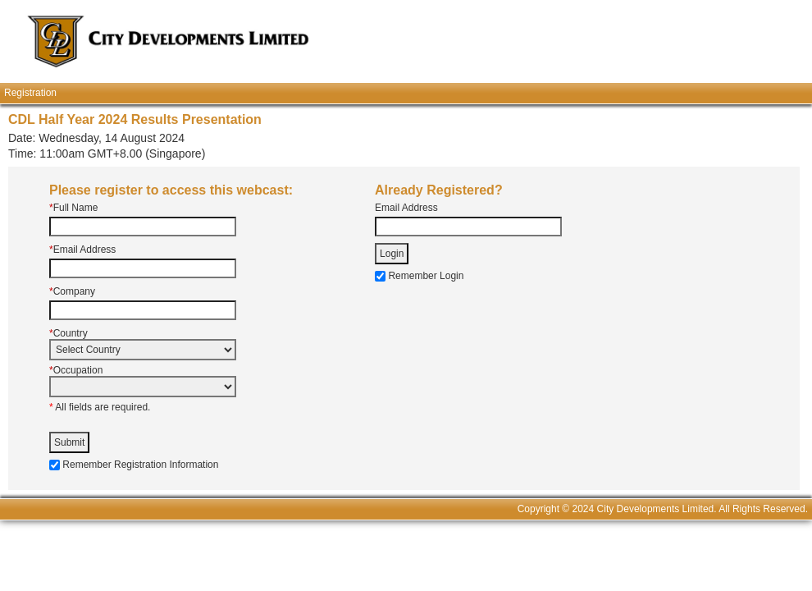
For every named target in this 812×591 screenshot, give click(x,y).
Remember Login (425, 276)
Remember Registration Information (140, 464)
